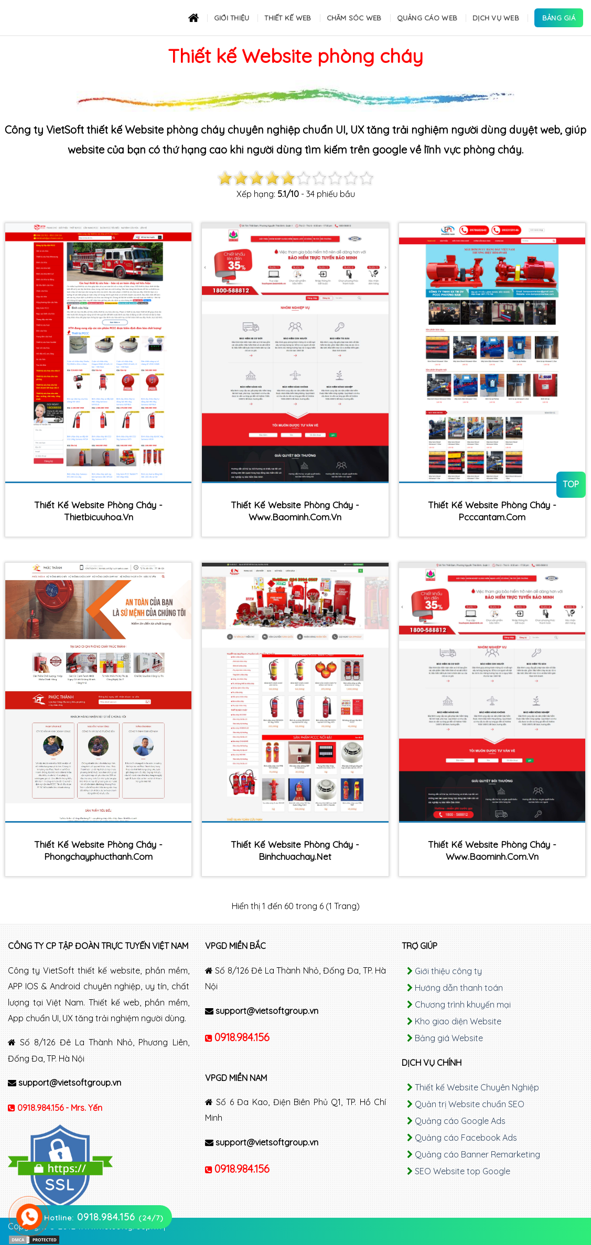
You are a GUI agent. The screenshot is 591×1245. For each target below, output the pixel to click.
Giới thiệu (232, 18)
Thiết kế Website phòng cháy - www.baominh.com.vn (295, 510)
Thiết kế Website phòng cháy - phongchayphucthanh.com (98, 850)
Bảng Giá (558, 18)
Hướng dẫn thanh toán (459, 987)
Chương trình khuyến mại (463, 1004)
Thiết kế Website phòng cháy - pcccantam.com (492, 510)
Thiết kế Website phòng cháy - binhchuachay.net (295, 850)
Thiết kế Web (287, 18)
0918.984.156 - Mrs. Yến (59, 1107)
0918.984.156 (242, 1037)
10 (366, 178)
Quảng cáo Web (427, 18)
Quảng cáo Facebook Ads (466, 1137)
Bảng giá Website (449, 1038)
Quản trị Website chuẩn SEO (469, 1104)
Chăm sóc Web (354, 18)
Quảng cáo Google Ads (460, 1121)
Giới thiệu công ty (448, 971)
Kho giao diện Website (458, 1021)
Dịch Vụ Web (495, 18)
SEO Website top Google (462, 1171)
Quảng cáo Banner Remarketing (477, 1154)
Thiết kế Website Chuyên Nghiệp (477, 1087)
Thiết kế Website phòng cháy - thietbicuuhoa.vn (98, 510)
